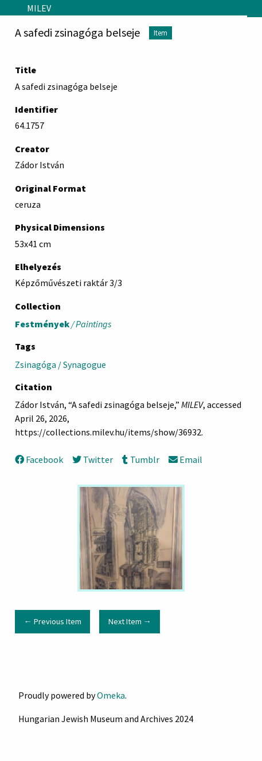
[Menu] (9, 8)
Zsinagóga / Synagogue (60, 364)
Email (185, 459)
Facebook (39, 459)
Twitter (92, 459)
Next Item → (129, 621)
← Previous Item (52, 621)
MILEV (39, 8)
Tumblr (140, 459)
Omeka (111, 695)
